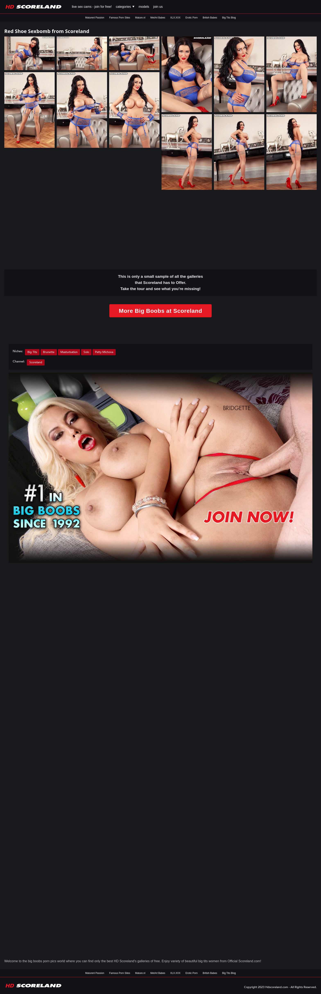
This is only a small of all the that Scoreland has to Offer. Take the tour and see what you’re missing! (160, 282)
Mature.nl (140, 17)
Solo (86, 352)
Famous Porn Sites (119, 17)
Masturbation (69, 352)
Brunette (48, 352)
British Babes (210, 17)
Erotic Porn (191, 17)
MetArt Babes (157, 17)
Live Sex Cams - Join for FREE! (92, 6)
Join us (158, 6)
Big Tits (32, 352)
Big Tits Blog (229, 17)
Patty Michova (104, 352)
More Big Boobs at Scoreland (160, 310)
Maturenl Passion (94, 17)
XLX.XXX (175, 17)
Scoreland (35, 362)
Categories (125, 6)
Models (144, 6)
